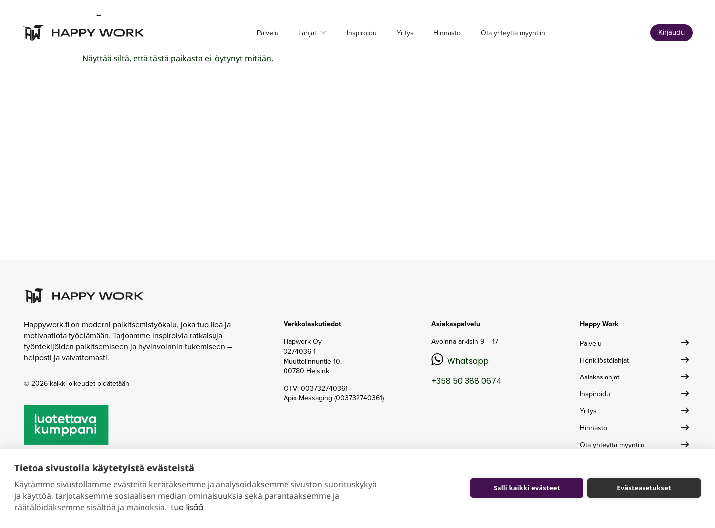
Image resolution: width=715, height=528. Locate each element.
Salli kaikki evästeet (527, 487)
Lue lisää (187, 507)
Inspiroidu (362, 33)
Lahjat (308, 33)
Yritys (405, 33)
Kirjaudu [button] (671, 32)
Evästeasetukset (644, 487)
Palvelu (268, 33)
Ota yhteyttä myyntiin (513, 33)
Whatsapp (468, 361)
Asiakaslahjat (599, 377)
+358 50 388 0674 (466, 381)
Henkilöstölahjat (604, 360)
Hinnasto (447, 33)
